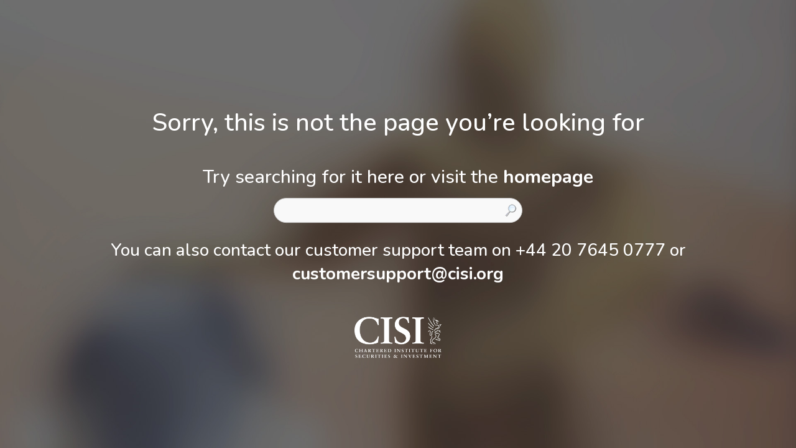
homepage (548, 177)
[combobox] (398, 210)
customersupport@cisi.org (398, 274)
